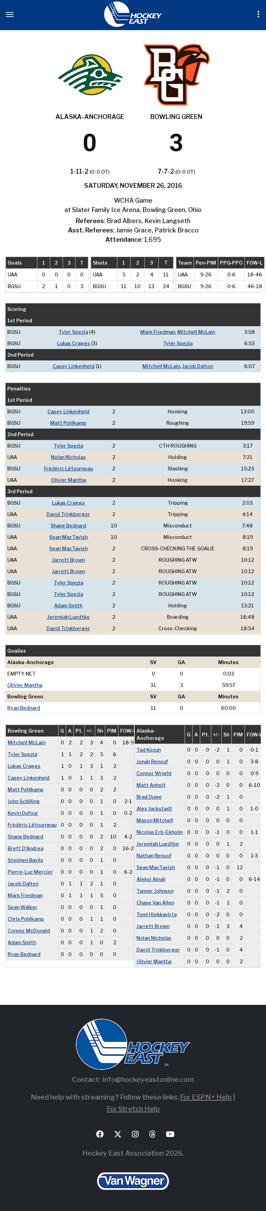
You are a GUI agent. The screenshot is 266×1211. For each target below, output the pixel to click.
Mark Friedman (157, 332)
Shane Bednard (68, 526)
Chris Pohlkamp (26, 919)
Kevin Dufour (23, 813)
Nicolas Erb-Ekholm (159, 832)
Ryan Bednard (23, 708)
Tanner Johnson (155, 891)
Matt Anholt (151, 785)
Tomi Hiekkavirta (156, 914)
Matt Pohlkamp (68, 423)
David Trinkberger (68, 514)
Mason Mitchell (154, 820)
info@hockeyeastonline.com (148, 1079)
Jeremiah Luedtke (68, 617)
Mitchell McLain (196, 332)
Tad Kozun (148, 750)
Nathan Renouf (153, 856)
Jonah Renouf (152, 761)
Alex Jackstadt (154, 808)
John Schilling (24, 801)
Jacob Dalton (197, 366)
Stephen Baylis (25, 860)
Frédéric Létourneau (68, 468)
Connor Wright (154, 773)
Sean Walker (22, 907)
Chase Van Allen (155, 903)
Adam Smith (68, 605)
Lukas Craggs (73, 343)
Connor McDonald (29, 931)
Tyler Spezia (73, 332)
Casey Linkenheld (74, 366)
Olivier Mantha (68, 480)
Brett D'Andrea (25, 848)
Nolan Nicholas (68, 457)
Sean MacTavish (68, 537)
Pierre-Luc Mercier (30, 872)
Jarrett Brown (68, 560)
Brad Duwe (149, 797)
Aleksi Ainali (151, 879)
